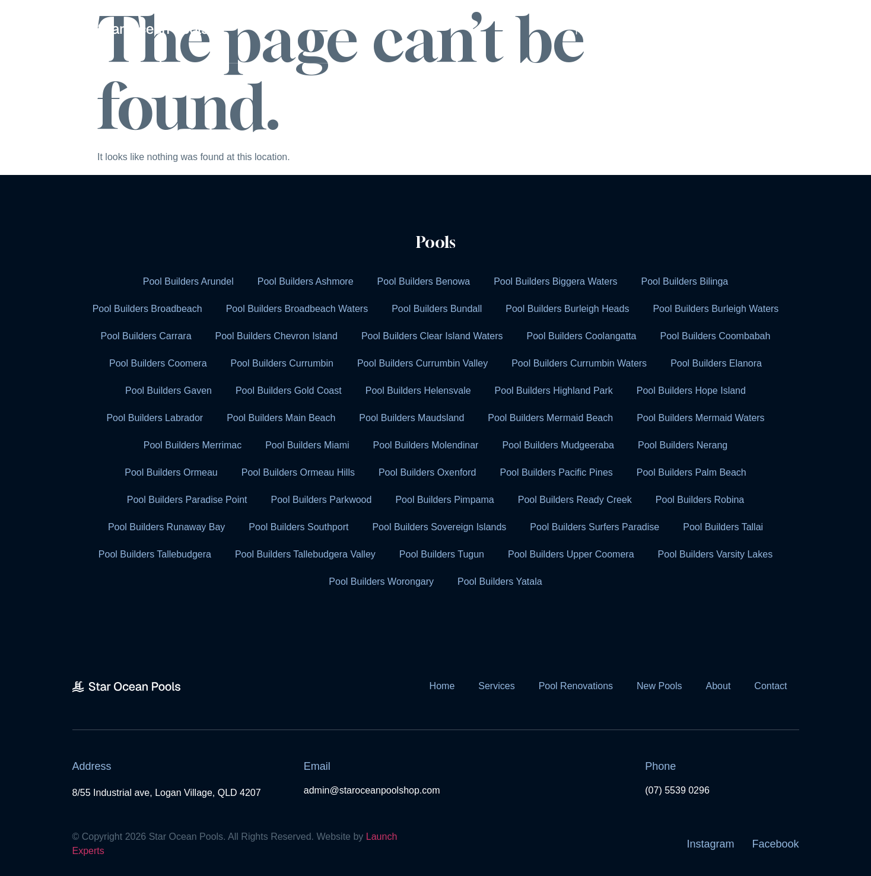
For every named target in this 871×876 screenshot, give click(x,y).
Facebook (775, 844)
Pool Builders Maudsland (411, 418)
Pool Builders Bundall (437, 309)
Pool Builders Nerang (682, 445)
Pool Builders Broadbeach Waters (297, 309)
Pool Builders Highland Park (554, 391)
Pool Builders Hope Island (691, 391)
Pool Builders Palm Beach (691, 472)
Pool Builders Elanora (716, 363)
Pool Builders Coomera (158, 363)
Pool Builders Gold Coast (289, 391)
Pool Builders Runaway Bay (166, 527)
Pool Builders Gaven (168, 391)
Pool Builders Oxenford (427, 472)
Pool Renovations (576, 686)
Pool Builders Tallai (723, 527)
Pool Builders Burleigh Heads (567, 309)
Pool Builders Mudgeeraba (558, 445)
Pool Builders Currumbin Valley (422, 363)
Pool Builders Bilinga (685, 281)
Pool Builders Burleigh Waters (715, 309)
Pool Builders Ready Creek (575, 500)
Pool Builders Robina (700, 500)
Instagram (710, 844)
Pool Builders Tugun (441, 554)
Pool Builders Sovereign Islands (439, 527)
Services (650, 31)
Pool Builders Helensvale (418, 391)
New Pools (659, 686)
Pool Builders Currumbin (282, 363)
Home (588, 31)
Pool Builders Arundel (188, 281)
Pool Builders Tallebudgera (154, 554)
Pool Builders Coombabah (715, 336)
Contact (764, 31)
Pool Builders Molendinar (426, 445)
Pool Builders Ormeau (171, 472)
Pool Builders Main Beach (281, 418)
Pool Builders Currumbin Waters (579, 363)
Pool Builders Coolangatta (582, 336)
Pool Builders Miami (307, 445)
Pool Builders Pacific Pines (556, 472)
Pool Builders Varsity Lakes (715, 554)
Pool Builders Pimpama (444, 500)
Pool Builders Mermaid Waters (700, 418)
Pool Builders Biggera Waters (555, 281)
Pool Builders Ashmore (306, 281)
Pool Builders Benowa (424, 281)
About (712, 31)
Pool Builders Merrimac (192, 445)
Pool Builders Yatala (499, 581)
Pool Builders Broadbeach (147, 309)
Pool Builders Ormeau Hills (298, 472)
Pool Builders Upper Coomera (571, 554)
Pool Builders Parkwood (321, 500)
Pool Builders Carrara (146, 336)
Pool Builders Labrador (154, 418)
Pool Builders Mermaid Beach (550, 418)
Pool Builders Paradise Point (187, 500)
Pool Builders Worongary (381, 581)
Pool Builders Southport (298, 527)
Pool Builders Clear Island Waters (432, 336)
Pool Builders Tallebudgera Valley (305, 554)
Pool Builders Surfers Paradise (594, 527)
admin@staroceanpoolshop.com (372, 790)
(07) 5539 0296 (677, 790)
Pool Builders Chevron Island (276, 336)
